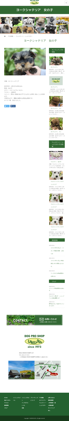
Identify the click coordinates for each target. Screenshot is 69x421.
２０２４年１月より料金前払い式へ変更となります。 (57, 263)
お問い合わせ (51, 397)
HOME (6, 397)
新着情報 (6, 405)
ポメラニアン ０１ (56, 131)
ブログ (5, 408)
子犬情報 (41, 397)
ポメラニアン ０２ (56, 108)
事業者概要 (50, 400)
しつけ (23, 405)
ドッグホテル (25, 402)
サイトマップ (51, 408)
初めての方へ (7, 400)
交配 (23, 408)
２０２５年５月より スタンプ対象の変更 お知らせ (57, 250)
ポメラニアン (54, 67)
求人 (49, 410)
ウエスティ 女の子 (56, 161)
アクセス (6, 402)
